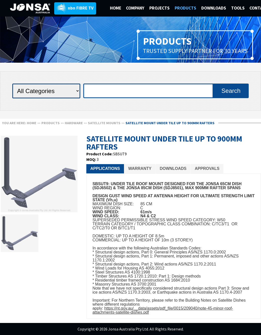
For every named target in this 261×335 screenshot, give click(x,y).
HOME (115, 8)
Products (50, 123)
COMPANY (135, 8)
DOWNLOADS (214, 8)
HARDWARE (74, 123)
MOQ (90, 159)
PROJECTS (160, 8)
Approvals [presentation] (207, 168)
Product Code (98, 154)
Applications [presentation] (105, 168)
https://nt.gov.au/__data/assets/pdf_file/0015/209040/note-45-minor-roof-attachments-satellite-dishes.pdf (162, 310)
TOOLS (238, 8)
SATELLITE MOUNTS (104, 123)
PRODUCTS (186, 8)
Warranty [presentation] (139, 168)
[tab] (105, 168)
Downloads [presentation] (173, 168)
